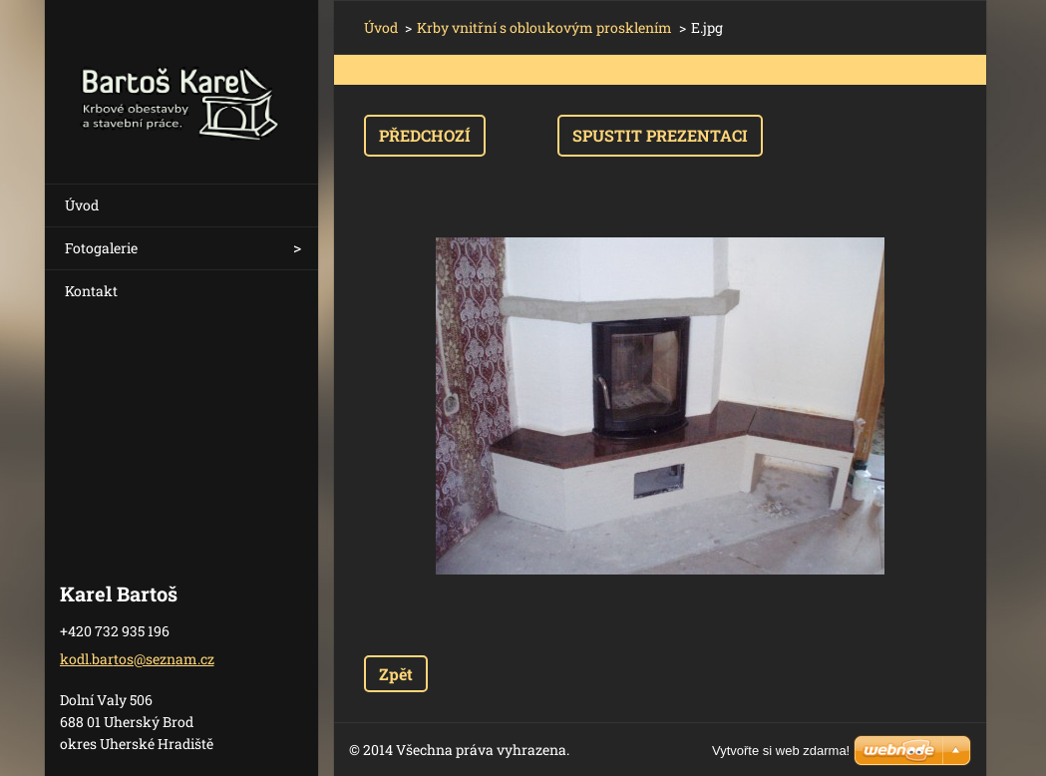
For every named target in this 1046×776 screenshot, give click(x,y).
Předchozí (425, 135)
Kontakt (91, 290)
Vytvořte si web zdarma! (781, 750)
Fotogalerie (101, 247)
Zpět (396, 673)
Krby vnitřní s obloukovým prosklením (544, 27)
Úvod (82, 204)
